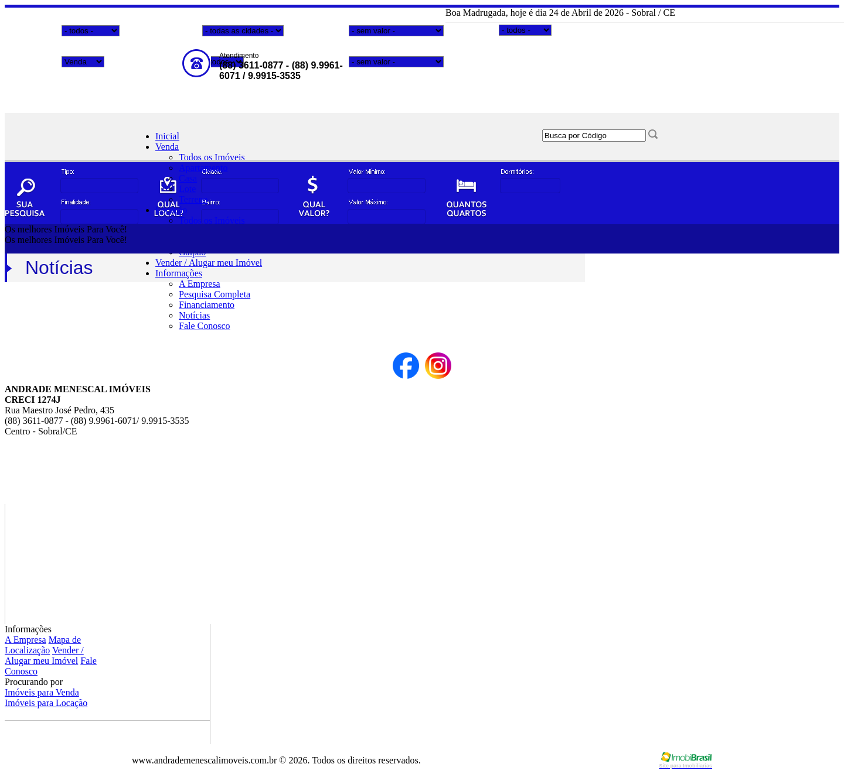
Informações (178, 273)
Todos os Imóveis (212, 157)
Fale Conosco (204, 326)
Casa (188, 178)
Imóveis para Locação (46, 703)
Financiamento (206, 305)
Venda (167, 147)
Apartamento (203, 168)
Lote (187, 189)
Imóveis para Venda (42, 692)
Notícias (194, 315)
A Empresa (199, 284)
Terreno (193, 199)
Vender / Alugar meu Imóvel (208, 263)
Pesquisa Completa (214, 294)
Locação (171, 210)
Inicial (167, 136)
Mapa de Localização (43, 645)
